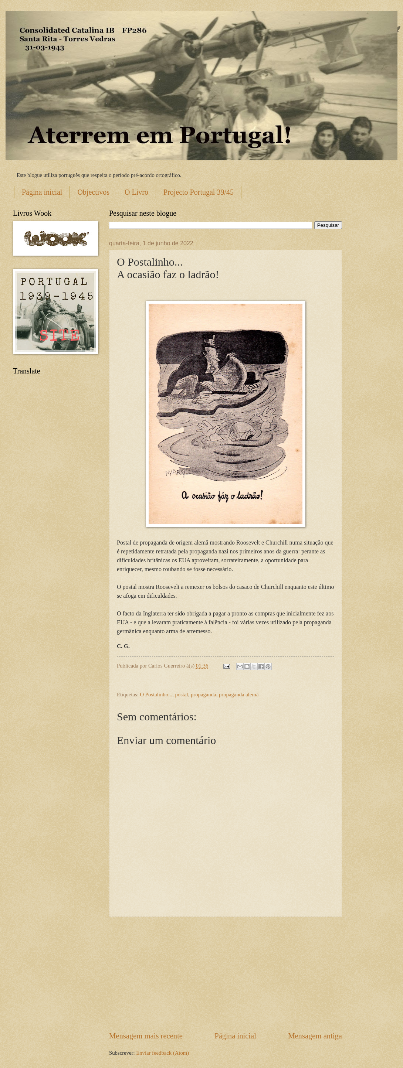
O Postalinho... (156, 694)
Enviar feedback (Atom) (162, 1053)
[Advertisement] (225, 974)
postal (181, 694)
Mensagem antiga (315, 1036)
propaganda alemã (238, 694)
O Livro (136, 192)
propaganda (203, 694)
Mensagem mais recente (146, 1036)
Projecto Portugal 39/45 (198, 192)
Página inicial (42, 192)
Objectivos (93, 192)
